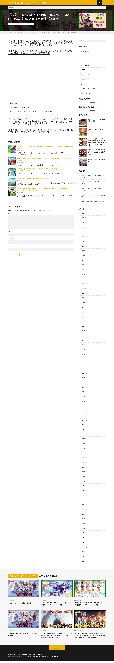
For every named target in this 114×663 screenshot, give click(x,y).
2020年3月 (84, 404)
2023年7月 (84, 218)
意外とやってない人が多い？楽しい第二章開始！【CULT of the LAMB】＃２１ (96, 121)
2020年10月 (84, 371)
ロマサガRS (84, 80)
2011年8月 (84, 557)
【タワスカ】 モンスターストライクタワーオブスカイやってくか (38, 170)
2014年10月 (84, 534)
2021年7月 (84, 330)
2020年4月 (84, 399)
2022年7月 (84, 274)
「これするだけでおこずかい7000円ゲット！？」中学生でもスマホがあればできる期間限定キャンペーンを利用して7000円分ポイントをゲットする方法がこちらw (40, 45)
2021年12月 (84, 306)
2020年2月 (84, 408)
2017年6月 (84, 492)
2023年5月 (84, 228)
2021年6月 (84, 334)
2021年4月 (84, 344)
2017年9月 (84, 487)
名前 (9, 233)
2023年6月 (84, 223)
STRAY (83, 71)
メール (10, 240)
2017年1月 (84, 506)
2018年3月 (84, 469)
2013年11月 (84, 548)
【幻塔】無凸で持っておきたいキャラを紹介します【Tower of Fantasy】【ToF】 (57, 600)
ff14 (82, 62)
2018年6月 (84, 464)
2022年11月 (84, 255)
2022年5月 (84, 283)
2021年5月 (84, 339)
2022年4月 (84, 288)
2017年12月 (84, 478)
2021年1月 (84, 357)
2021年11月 (84, 311)
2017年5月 (84, 497)
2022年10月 (84, 260)
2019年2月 (84, 450)
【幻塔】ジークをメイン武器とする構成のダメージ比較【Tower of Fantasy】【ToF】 (90, 601)
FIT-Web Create (40, 659)
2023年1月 (84, 246)
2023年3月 (84, 237)
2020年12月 (84, 362)
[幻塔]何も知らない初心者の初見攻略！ (22, 599)
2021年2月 (84, 353)
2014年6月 (84, 538)
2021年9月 (84, 320)
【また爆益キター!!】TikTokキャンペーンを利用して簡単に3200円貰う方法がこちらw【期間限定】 (41, 54)
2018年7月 (84, 460)
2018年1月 (84, 473)
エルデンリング (85, 76)
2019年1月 (84, 455)
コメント (10, 215)
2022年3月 (84, 292)
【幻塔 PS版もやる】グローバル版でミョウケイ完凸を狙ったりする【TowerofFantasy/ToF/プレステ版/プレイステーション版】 (56, 636)
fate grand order (85, 57)
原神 (82, 85)
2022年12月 (84, 251)
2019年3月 (84, 446)
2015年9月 (84, 520)
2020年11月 (84, 367)
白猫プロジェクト (86, 94)
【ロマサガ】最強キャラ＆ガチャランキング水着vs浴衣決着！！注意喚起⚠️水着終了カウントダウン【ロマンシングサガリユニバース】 (97, 143)
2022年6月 (84, 279)
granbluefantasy (85, 66)
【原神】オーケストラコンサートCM (91, 176)
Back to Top (57, 650)
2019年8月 (84, 432)
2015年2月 (84, 529)
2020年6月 (84, 390)
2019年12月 (84, 418)
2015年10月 (84, 515)
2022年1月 (84, 302)
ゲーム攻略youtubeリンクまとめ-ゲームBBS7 (31, 656)
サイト (10, 247)
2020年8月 (84, 381)
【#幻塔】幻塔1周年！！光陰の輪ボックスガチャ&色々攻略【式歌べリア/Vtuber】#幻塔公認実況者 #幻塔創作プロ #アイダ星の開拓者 (90, 636)
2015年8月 (84, 524)
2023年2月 (84, 241)
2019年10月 (84, 427)
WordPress (55, 659)
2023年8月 (84, 214)
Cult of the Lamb (85, 52)
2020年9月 (84, 376)
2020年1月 (84, 413)
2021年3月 (84, 348)
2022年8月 (84, 269)
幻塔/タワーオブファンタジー (25, 25)
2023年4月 (84, 232)
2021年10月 (84, 316)
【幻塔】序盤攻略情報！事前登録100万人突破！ (32, 180)
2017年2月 (84, 501)
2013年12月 (84, 543)
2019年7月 (84, 436)
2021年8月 (84, 325)
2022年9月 (84, 265)
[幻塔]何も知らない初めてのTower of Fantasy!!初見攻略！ (22, 634)
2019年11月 (84, 422)
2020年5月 (84, 395)
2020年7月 (84, 385)
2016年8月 (84, 511)
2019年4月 (84, 441)
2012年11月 (84, 552)
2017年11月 (84, 483)
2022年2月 (84, 297)
